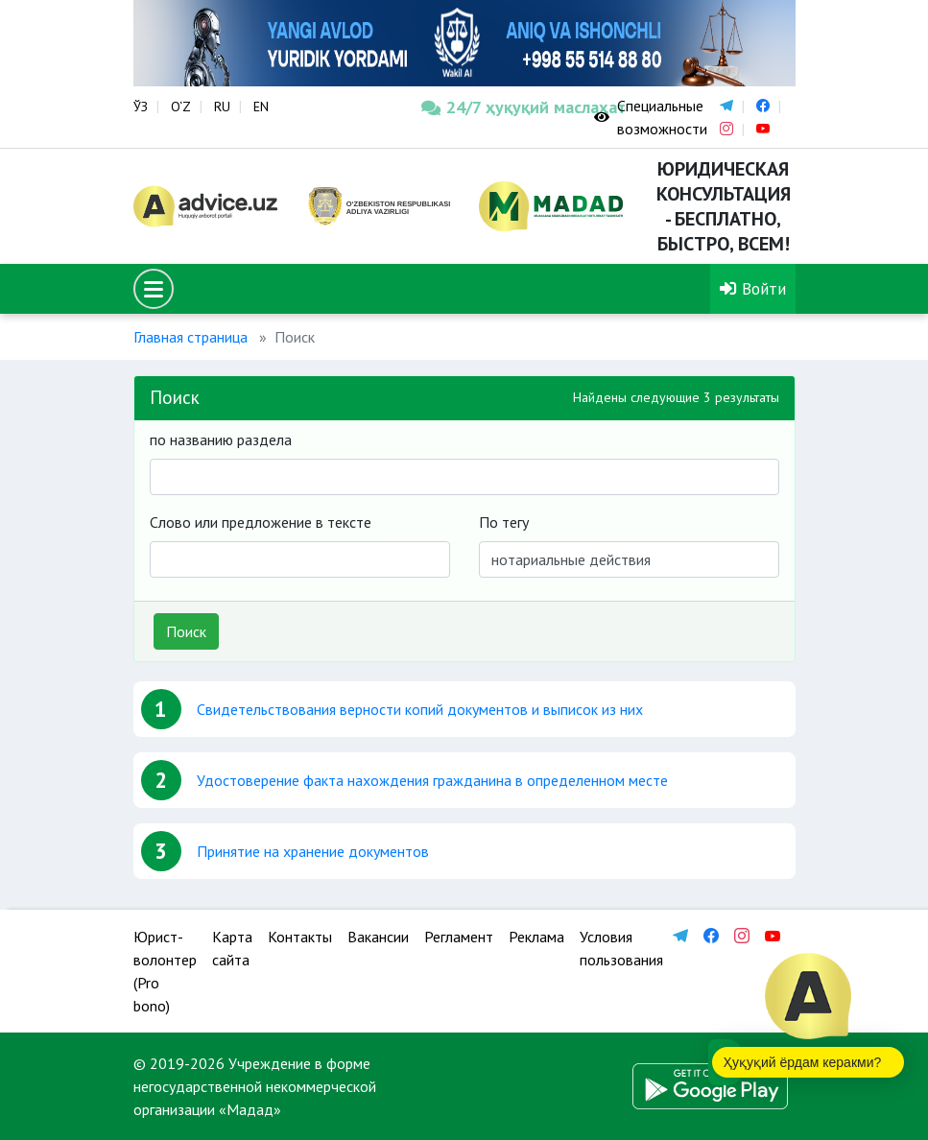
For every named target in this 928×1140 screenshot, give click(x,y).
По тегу (504, 522)
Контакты (300, 936)
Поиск (186, 631)
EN (261, 106)
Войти (753, 288)
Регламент (458, 936)
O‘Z (181, 106)
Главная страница (190, 336)
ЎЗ (140, 106)
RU (222, 106)
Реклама (536, 936)
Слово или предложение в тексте (260, 522)
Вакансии (378, 936)
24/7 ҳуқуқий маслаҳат (493, 107)
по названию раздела (221, 439)
